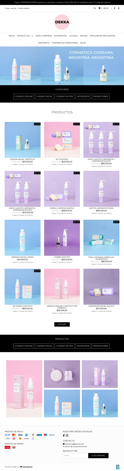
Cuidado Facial (44, 96)
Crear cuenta (10, 8)
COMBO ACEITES (62, 257)
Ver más (62, 324)
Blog (83, 43)
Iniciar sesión (23, 8)
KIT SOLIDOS (62, 159)
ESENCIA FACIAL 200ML (23, 257)
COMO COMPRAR (43, 36)
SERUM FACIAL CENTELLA (22, 159)
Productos (25, 35)
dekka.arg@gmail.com (73, 444)
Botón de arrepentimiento (75, 446)
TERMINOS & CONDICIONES (65, 43)
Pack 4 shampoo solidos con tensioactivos (101, 258)
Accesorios (83, 96)
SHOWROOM (60, 36)
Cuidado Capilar (24, 96)
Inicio (12, 36)
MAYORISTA (43, 43)
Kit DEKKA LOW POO (22, 306)
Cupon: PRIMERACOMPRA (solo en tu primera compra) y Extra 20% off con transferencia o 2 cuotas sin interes (62, 2)
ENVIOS (83, 36)
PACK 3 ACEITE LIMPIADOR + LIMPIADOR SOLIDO (101, 160)
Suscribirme (98, 455)
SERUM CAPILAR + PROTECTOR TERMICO (62, 307)
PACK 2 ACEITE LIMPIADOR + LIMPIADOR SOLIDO (22, 209)
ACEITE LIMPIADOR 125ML (101, 208)
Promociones (100, 96)
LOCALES (73, 36)
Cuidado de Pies (64, 96)
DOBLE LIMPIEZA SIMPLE (62, 208)
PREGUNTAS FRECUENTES (102, 36)
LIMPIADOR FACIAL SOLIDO (101, 306)
